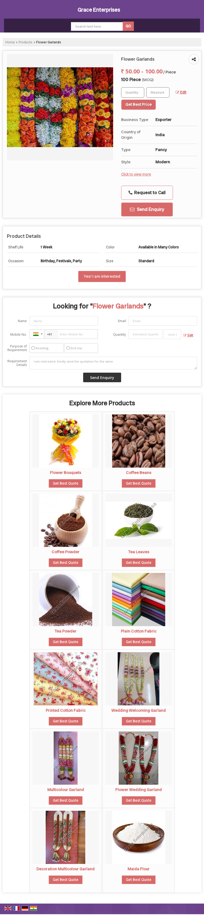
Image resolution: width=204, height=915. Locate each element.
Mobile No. (18, 334)
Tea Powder (65, 631)
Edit (181, 92)
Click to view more (136, 174)
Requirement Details (17, 363)
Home (10, 42)
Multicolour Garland (65, 789)
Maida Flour (139, 869)
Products (25, 42)
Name (22, 321)
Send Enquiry (147, 209)
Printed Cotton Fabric (66, 710)
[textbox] (157, 92)
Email (122, 321)
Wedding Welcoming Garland (138, 710)
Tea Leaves (138, 552)
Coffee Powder (65, 552)
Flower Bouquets (65, 472)
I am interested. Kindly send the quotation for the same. (113, 363)
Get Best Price (138, 104)
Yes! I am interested (102, 276)
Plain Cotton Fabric (138, 631)
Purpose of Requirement (17, 348)
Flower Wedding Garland (138, 789)
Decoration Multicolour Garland (65, 869)
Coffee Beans (138, 472)
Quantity (119, 334)
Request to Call (147, 193)
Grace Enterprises (99, 10)
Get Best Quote (65, 483)
